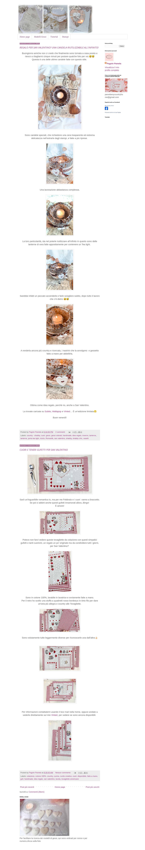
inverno (85, 435)
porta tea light (33, 438)
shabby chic (77, 438)
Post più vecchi (92, 787)
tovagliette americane (70, 779)
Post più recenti (27, 787)
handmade (67, 435)
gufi (21, 779)
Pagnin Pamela (114, 63)
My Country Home (109, 105)
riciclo (42, 438)
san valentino (59, 438)
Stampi (65, 36)
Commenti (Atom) (36, 792)
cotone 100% (40, 776)
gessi (48, 435)
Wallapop (56, 411)
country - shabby (33, 435)
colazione (30, 776)
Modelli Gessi (40, 36)
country (50, 776)
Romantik (49, 438)
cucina (56, 776)
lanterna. (92, 435)
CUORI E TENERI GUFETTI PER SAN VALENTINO (44, 449)
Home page (25, 36)
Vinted (67, 411)
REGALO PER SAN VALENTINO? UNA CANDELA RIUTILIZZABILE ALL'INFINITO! (59, 47)
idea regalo (76, 435)
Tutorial (54, 36)
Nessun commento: (63, 773)
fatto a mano (92, 776)
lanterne (23, 438)
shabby (69, 438)
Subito (48, 411)
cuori (43, 435)
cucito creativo (66, 776)
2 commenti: (60, 432)
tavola (58, 779)
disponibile (82, 776)
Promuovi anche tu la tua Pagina (113, 112)
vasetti (86, 438)
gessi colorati (56, 435)
